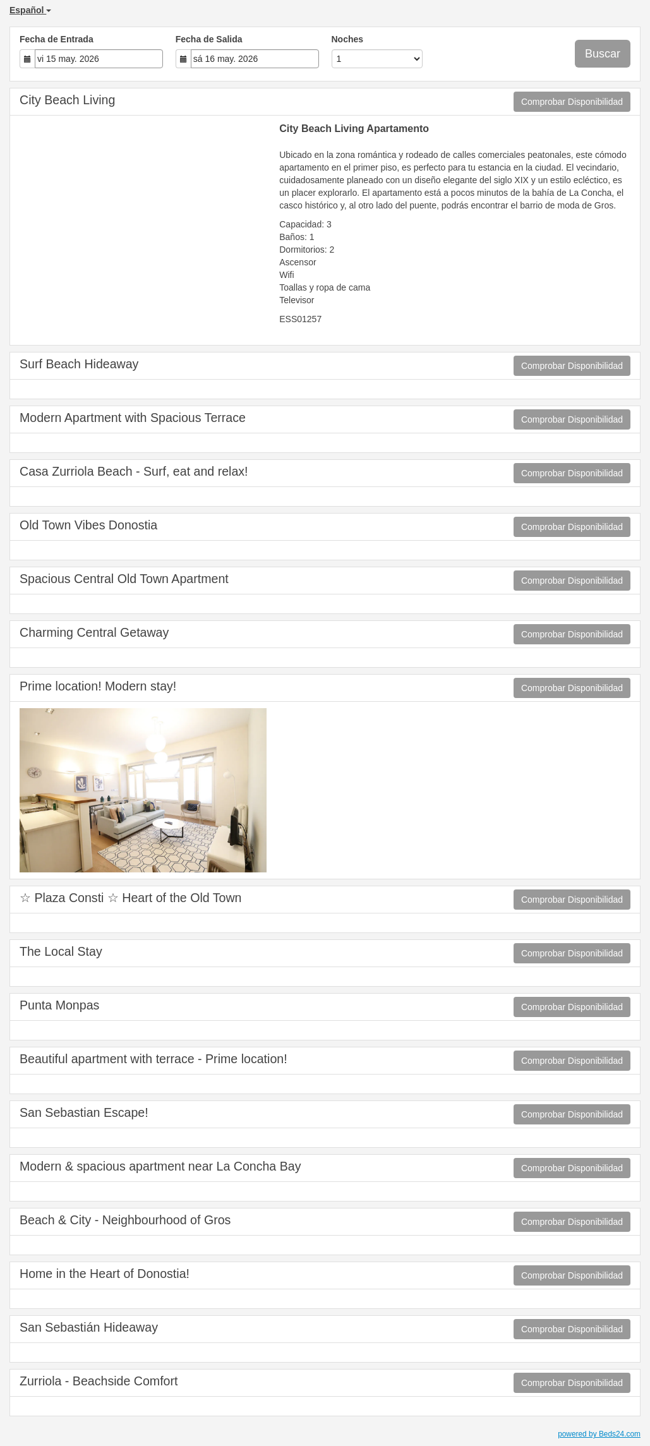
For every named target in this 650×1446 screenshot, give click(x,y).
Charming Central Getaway (94, 632)
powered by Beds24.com (599, 1434)
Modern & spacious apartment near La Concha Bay (160, 1166)
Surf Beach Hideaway (79, 364)
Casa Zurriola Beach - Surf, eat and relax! (134, 471)
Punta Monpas (59, 1005)
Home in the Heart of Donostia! (105, 1273)
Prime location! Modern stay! (98, 686)
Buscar (602, 53)
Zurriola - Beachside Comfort (99, 1381)
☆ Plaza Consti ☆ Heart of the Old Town (130, 898)
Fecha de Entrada (56, 39)
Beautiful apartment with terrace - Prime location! (153, 1059)
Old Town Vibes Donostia (88, 525)
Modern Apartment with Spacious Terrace (133, 418)
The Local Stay (61, 951)
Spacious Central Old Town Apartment (124, 579)
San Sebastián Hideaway (89, 1327)
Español (30, 10)
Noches (348, 39)
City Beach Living (67, 100)
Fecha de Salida (209, 39)
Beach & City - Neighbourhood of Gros (125, 1220)
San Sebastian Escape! (84, 1112)
